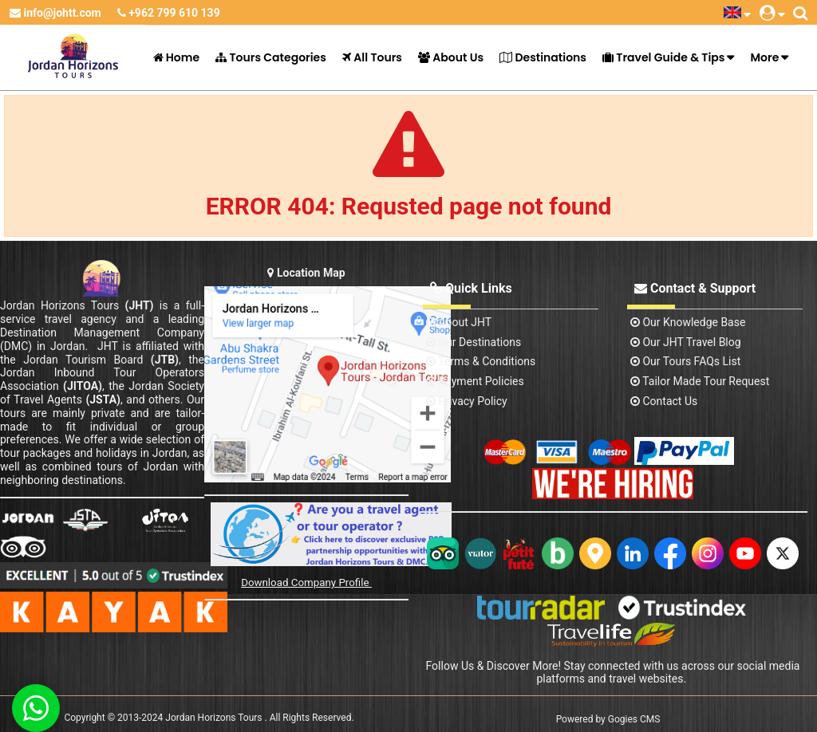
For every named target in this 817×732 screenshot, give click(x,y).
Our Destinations (473, 342)
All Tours (372, 57)
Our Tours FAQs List (685, 361)
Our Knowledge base (687, 322)
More (764, 57)
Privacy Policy (466, 401)
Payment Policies (475, 381)
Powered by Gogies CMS (608, 719)
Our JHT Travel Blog (685, 342)
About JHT (458, 322)
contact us (663, 401)
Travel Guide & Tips (663, 57)
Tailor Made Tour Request (699, 381)
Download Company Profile (306, 582)
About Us (450, 57)
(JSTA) (102, 399)
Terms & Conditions (480, 361)
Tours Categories (270, 57)
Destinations (542, 57)
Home (176, 57)
